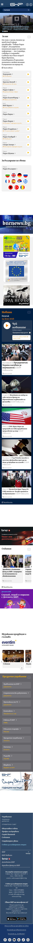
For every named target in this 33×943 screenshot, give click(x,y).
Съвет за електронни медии (14, 845)
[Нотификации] (27, 4)
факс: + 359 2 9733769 (16, 892)
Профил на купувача (10, 831)
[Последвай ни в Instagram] (9, 940)
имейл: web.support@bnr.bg (16, 878)
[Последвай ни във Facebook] (5, 940)
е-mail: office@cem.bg (16, 894)
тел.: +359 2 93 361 (16, 876)
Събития (6, 837)
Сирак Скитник (8, 834)
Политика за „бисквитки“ (16, 934)
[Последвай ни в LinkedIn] (19, 940)
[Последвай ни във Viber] (28, 940)
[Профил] (30, 4)
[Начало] (16, 4)
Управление (7, 817)
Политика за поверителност (16, 930)
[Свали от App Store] (12, 919)
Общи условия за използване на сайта (16, 926)
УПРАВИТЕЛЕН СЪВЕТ (9, 824)
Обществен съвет (10, 829)
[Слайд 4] (7, 31)
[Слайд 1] (2, 31)
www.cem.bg (16, 896)
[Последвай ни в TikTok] (23, 940)
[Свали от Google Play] (21, 919)
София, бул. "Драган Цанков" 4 (16, 874)
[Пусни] (28, 74)
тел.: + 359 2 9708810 (16, 890)
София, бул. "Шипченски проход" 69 (16, 887)
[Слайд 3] (5, 31)
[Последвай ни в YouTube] (14, 940)
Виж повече (7, 68)
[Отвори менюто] (2, 4)
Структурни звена (10, 841)
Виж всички (7, 502)
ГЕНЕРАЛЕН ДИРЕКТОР (6, 820)
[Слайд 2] (4, 31)
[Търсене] (28, 10)
